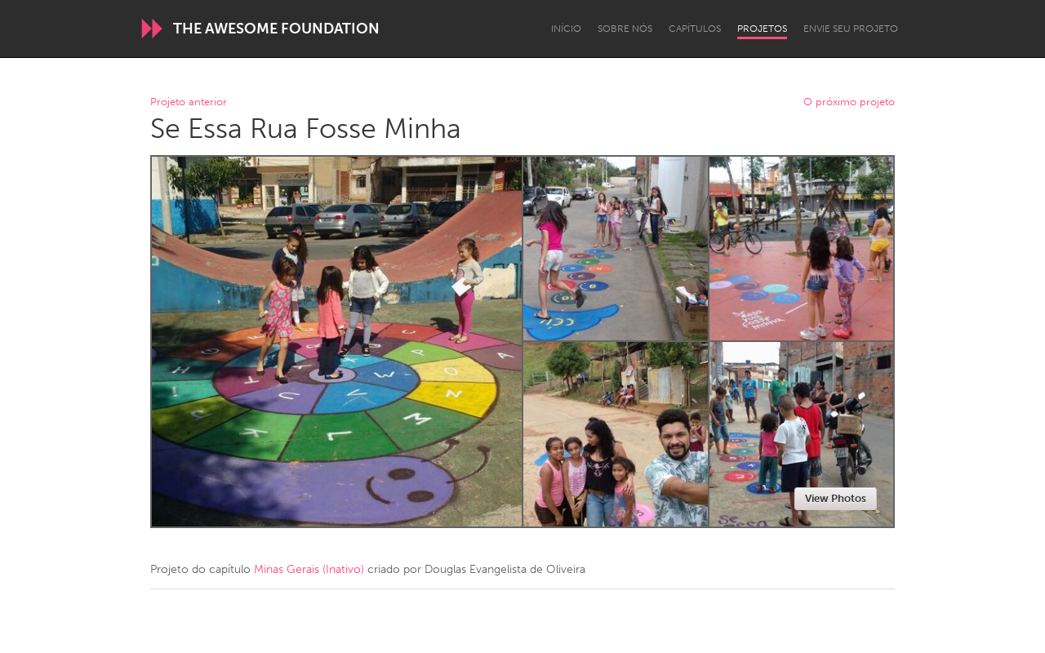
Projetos (762, 28)
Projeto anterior (188, 102)
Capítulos (695, 28)
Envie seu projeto (850, 28)
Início (566, 28)
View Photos (835, 498)
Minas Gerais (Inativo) (309, 569)
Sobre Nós (625, 28)
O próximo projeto (849, 102)
